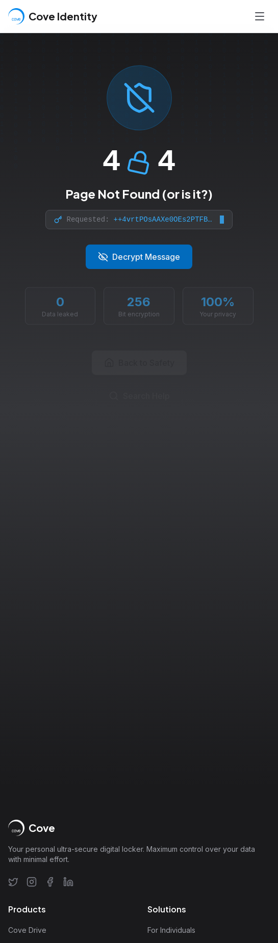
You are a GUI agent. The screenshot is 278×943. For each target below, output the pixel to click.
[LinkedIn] (68, 882)
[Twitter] (13, 882)
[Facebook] (50, 882)
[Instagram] (32, 882)
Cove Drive (27, 930)
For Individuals (171, 930)
